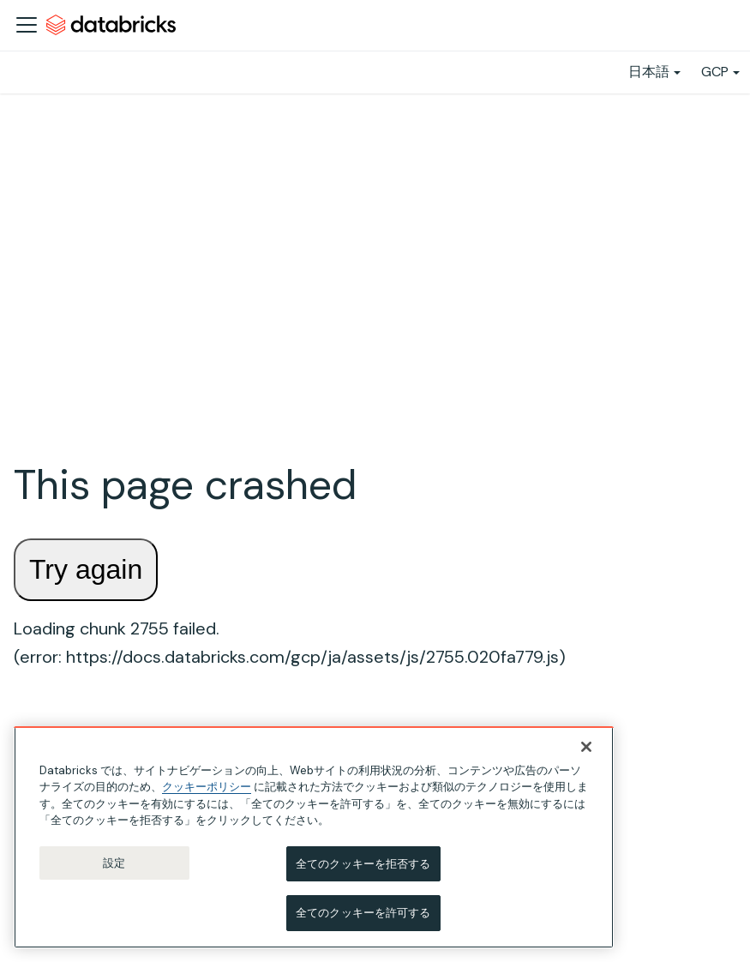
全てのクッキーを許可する (363, 913)
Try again (85, 569)
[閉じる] (586, 747)
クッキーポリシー (206, 787)
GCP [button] (715, 72)
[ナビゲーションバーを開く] (26, 25)
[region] (314, 837)
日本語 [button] (648, 72)
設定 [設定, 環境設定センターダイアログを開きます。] (114, 863)
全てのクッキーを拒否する (363, 864)
